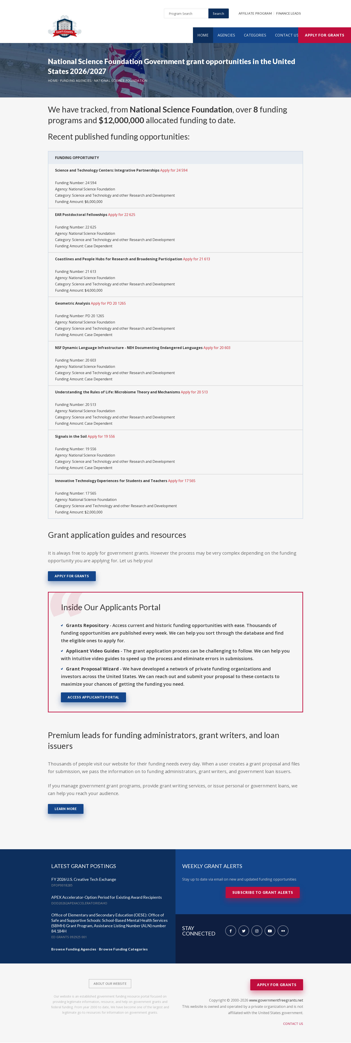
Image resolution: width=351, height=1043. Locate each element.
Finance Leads (288, 14)
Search (218, 14)
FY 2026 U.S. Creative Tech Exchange (83, 879)
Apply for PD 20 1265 (108, 303)
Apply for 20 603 (217, 348)
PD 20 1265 (94, 316)
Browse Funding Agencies (73, 949)
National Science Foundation (121, 81)
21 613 (90, 271)
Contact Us (287, 35)
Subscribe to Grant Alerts (262, 893)
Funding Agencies (76, 81)
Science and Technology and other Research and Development (124, 195)
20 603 (90, 360)
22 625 (90, 227)
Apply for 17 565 (181, 481)
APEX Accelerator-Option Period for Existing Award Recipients (106, 897)
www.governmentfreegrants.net (276, 1000)
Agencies (226, 35)
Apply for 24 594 (174, 170)
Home (202, 35)
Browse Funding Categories (123, 949)
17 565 (90, 493)
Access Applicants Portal (93, 698)
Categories (255, 35)
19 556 (90, 449)
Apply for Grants (324, 35)
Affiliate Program (255, 14)
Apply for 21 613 (197, 259)
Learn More (66, 809)
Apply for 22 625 (122, 215)
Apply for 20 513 (195, 392)
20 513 (90, 405)
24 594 (90, 183)
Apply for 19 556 (101, 436)
